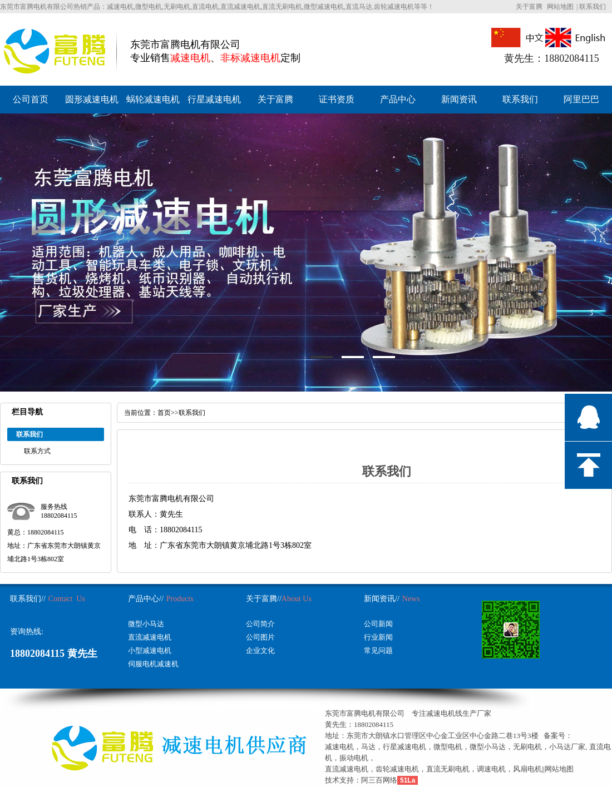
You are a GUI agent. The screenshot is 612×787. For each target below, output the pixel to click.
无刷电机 (527, 747)
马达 (368, 747)
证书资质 (336, 99)
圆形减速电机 (92, 99)
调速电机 (491, 769)
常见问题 (378, 650)
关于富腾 (529, 7)
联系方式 (37, 451)
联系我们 (592, 7)
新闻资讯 (459, 99)
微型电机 (447, 747)
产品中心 (398, 99)
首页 (164, 413)
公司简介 (260, 624)
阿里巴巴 (581, 99)
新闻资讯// (381, 599)
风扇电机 (527, 769)
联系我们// (28, 599)
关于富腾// (264, 599)
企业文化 (260, 650)
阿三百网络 (379, 780)
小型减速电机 (149, 650)
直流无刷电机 (448, 769)
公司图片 (260, 637)
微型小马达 (146, 624)
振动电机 (353, 758)
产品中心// (146, 599)
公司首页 (30, 99)
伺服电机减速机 (153, 664)
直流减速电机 (149, 637)
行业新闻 (378, 637)
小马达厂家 (567, 747)
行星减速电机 (214, 99)
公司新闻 (378, 624)
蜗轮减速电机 (153, 99)
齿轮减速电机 (397, 769)
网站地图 (560, 7)
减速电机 (339, 747)
